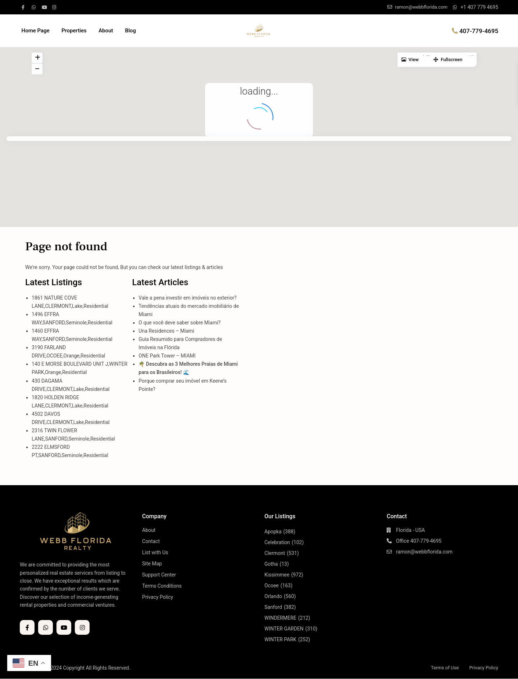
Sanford (273, 607)
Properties (74, 30)
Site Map (152, 563)
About (106, 30)
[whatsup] (35, 7)
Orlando (273, 596)
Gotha (271, 564)
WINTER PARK (280, 639)
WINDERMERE (280, 618)
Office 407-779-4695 (418, 541)
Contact (151, 541)
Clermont (274, 553)
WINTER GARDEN (284, 629)
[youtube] (45, 7)
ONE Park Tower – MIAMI (166, 356)
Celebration (277, 542)
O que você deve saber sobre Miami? (179, 322)
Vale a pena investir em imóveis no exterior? (187, 298)
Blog (130, 30)
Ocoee (271, 585)
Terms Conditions (162, 586)
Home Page (36, 30)
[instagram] (55, 7)
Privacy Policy (157, 597)
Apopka (273, 531)
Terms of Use (441, 667)
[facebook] (25, 7)
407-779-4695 (478, 30)
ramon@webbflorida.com (424, 552)
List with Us (155, 552)
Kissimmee (276, 575)
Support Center (159, 575)
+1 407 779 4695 (479, 7)
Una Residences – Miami (166, 331)
